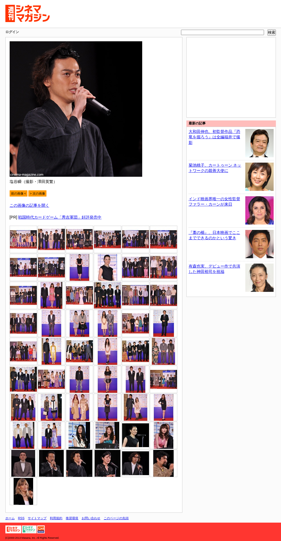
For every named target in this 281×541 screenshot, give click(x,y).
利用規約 (56, 518)
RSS (21, 518)
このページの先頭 (116, 518)
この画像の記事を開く (29, 205)
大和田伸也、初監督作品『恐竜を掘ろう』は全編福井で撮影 (214, 137)
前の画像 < (18, 193)
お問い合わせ (91, 518)
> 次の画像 (37, 193)
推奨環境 (72, 518)
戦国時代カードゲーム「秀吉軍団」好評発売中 (59, 217)
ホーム (10, 518)
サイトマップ (37, 518)
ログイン (12, 32)
